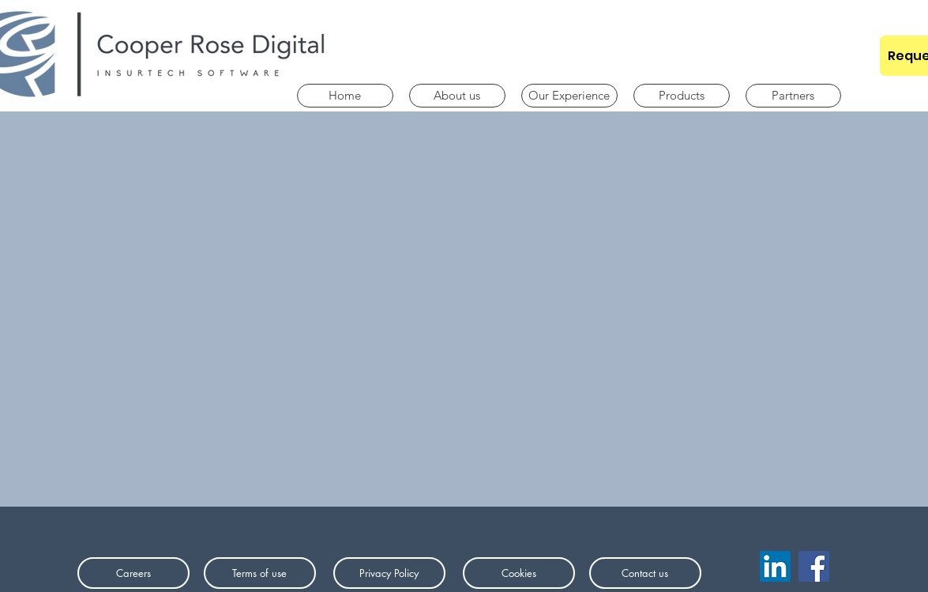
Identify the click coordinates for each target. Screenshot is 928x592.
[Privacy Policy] (389, 573)
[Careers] (133, 573)
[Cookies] (519, 573)
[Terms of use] (260, 573)
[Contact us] (645, 573)
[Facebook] (813, 566)
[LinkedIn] (775, 566)
